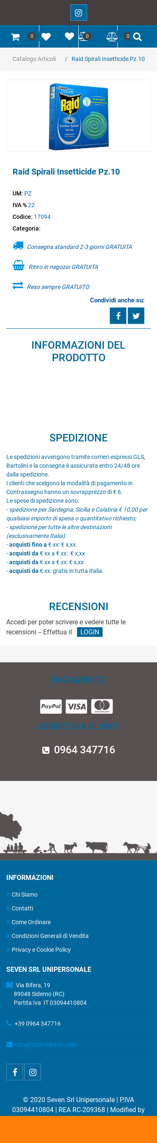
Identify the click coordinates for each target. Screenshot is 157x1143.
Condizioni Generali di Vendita (47, 935)
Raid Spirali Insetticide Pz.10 (108, 59)
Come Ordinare (28, 921)
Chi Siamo (22, 894)
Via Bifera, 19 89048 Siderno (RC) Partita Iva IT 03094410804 (46, 994)
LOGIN (89, 632)
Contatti (19, 908)
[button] (78, 116)
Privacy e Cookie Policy (38, 949)
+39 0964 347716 (38, 1023)
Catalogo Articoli (34, 59)
